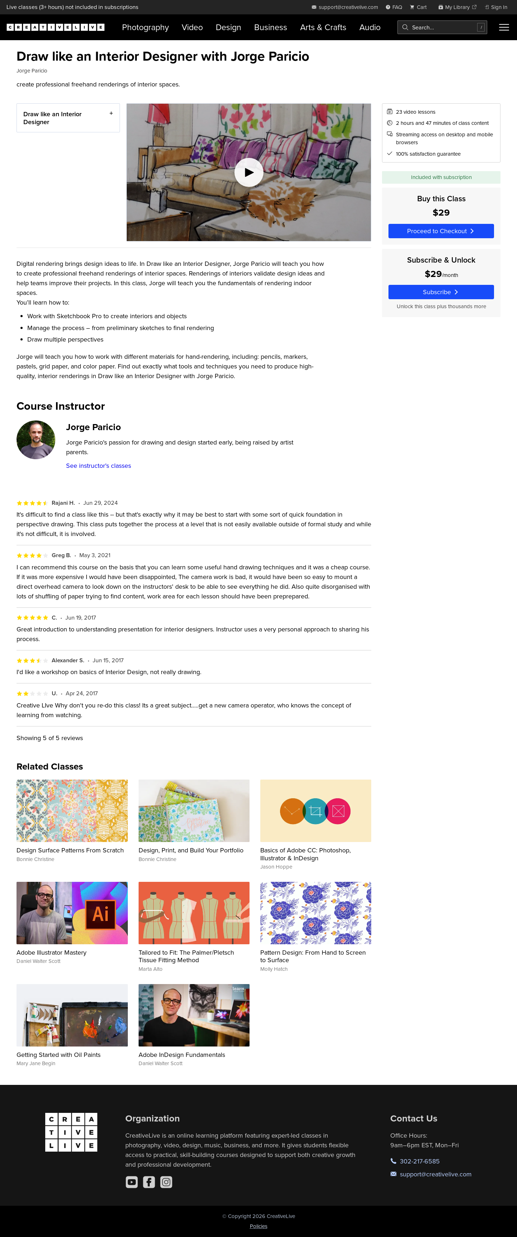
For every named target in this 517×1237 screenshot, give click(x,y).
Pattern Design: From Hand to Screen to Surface (313, 956)
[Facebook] (149, 1182)
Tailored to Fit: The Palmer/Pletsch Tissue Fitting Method (186, 956)
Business (270, 27)
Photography (145, 27)
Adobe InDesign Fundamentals (182, 1054)
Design (228, 27)
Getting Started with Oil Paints (59, 1054)
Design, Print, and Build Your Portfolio (191, 850)
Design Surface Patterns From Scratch (70, 850)
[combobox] (442, 27)
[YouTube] (131, 1182)
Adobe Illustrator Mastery (52, 952)
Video (192, 27)
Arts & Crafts (323, 27)
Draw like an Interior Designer (52, 117)
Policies (258, 1226)
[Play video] (249, 172)
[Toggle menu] (504, 27)
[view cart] (420, 7)
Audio (370, 27)
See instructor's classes (98, 465)
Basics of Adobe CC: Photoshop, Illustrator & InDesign (305, 854)
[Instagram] (166, 1182)
